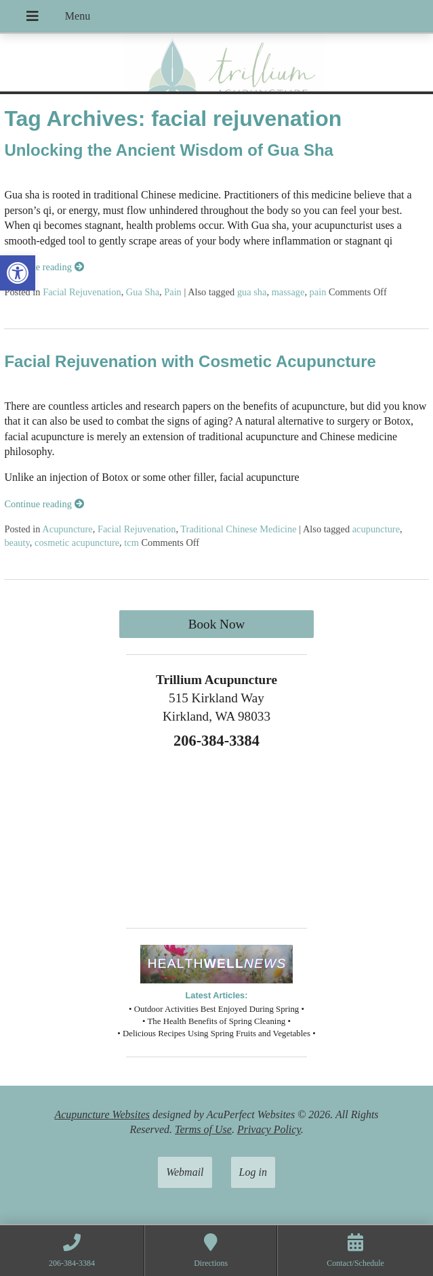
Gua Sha (142, 291)
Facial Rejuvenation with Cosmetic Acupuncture (190, 361)
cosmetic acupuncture (77, 542)
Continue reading (43, 266)
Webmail (184, 1172)
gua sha (252, 291)
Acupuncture (67, 529)
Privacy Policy (269, 1129)
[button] (17, 273)
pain (318, 291)
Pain (173, 291)
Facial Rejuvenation (82, 291)
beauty (16, 542)
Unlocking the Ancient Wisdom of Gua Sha (168, 150)
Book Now (216, 624)
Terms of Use (203, 1129)
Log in (253, 1172)
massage (288, 291)
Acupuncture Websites (102, 1114)
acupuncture (376, 529)
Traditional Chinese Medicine (238, 529)
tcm (131, 542)
